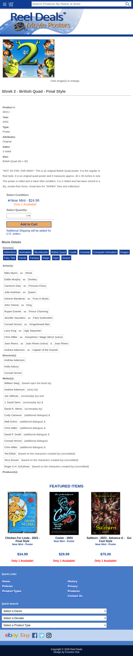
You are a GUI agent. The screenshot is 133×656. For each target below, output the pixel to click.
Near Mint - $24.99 (23, 202)
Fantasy (34, 257)
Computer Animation (105, 252)
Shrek (28, 272)
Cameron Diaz (12, 285)
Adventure (10, 252)
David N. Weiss (13, 408)
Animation (25, 252)
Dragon (124, 252)
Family (22, 257)
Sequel (66, 257)
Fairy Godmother (43, 317)
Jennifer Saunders (14, 317)
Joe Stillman (11, 395)
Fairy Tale (9, 257)
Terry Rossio (11, 460)
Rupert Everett (12, 311)
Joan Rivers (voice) (37, 343)
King (29, 304)
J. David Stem (12, 402)
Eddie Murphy (12, 279)
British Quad (58, 252)
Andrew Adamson (14, 349)
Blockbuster (41, 252)
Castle (73, 252)
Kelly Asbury (11, 366)
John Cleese (11, 304)
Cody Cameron (13, 415)
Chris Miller (10, 337)
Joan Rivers (11, 343)
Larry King (10, 330)
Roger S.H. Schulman (16, 466)
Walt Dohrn (10, 421)
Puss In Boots (41, 298)
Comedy (85, 252)
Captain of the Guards (45, 349)
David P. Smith (12, 434)
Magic (46, 257)
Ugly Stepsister (32, 330)
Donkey (32, 279)
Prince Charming (38, 311)
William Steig (11, 383)
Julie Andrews (12, 292)
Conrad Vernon (13, 324)
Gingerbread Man (39, 324)
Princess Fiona (37, 285)
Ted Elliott (10, 453)
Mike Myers (11, 272)
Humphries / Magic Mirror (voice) (44, 337)
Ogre (56, 257)
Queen (32, 292)
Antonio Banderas (14, 298)
